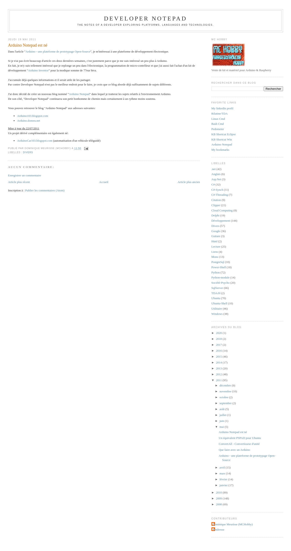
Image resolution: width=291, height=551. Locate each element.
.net (213, 169)
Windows (217, 314)
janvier (224, 485)
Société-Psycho (220, 282)
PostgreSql (217, 262)
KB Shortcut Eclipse (223, 134)
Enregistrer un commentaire (24, 175)
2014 (219, 362)
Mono (214, 256)
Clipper (215, 205)
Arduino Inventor (38, 70)
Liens (214, 251)
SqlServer (217, 288)
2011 (219, 380)
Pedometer (217, 129)
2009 (219, 498)
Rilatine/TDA (219, 113)
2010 (219, 492)
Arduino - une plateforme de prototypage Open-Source (57, 51)
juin (222, 421)
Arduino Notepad (79, 94)
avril (223, 467)
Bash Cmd (217, 123)
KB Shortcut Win (221, 139)
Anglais (216, 174)
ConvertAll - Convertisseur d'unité (239, 444)
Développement (220, 220)
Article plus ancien (189, 182)
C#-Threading (219, 194)
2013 (219, 368)
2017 (219, 344)
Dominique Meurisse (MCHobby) (233, 524)
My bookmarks (220, 149)
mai (222, 426)
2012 (219, 374)
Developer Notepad (145, 18)
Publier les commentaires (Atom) (45, 190)
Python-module (220, 277)
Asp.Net (216, 179)
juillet (223, 415)
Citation (216, 200)
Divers (28, 152)
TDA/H (216, 293)
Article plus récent (19, 182)
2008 (219, 504)
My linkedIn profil (222, 108)
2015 (219, 356)
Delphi (215, 215)
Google (215, 231)
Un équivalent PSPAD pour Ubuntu (240, 438)
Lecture (216, 246)
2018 (219, 339)
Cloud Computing (222, 210)
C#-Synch (217, 189)
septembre (226, 403)
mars (223, 473)
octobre (224, 397)
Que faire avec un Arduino (234, 449)
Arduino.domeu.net (28, 120)
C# (213, 184)
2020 (219, 333)
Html (214, 241)
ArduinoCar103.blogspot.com (34, 140)
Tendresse (218, 529)
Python (215, 272)
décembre (226, 385)
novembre (226, 391)
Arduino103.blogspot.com (32, 116)
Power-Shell (218, 267)
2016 (219, 350)
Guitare (215, 236)
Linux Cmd (218, 118)
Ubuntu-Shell (219, 303)
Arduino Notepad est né (27, 45)
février (224, 479)
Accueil (103, 182)
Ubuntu (215, 298)
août (223, 409)
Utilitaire (216, 308)
